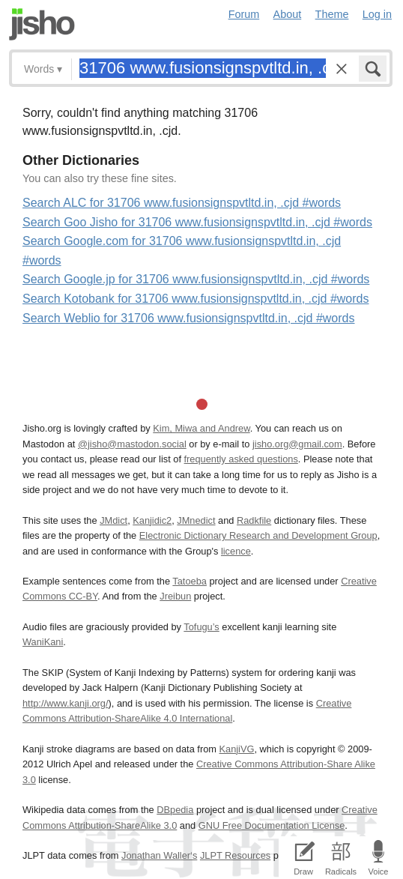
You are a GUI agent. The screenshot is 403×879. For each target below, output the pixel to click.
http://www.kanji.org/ (65, 703)
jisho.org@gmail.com (297, 444)
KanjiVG (236, 749)
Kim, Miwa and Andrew (201, 428)
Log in (377, 14)
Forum (244, 14)
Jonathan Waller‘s (159, 855)
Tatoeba (189, 581)
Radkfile (254, 520)
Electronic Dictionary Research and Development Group (258, 535)
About (287, 14)
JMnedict (196, 520)
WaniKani (42, 641)
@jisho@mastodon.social (132, 444)
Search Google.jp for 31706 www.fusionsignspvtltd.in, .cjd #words (195, 279)
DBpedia (175, 809)
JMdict (113, 520)
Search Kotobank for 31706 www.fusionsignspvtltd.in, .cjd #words (195, 298)
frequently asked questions (241, 459)
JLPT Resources (235, 855)
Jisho (42, 24)
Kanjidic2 (152, 520)
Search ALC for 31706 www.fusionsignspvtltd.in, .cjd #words (181, 202)
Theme (332, 14)
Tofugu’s (201, 626)
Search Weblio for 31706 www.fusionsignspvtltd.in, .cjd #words (188, 318)
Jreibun (175, 596)
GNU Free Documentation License (272, 825)
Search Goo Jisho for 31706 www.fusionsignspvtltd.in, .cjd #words (197, 222)
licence (236, 551)
